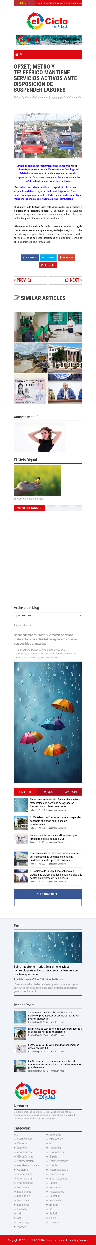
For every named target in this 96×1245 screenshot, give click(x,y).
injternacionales (58, 1169)
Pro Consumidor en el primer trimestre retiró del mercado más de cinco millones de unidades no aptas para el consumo (54, 856)
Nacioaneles (56, 1191)
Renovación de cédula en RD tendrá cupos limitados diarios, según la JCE (53, 836)
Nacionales (56, 1200)
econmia (22, 1147)
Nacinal (53, 1182)
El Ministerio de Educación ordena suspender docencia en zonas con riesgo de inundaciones (55, 821)
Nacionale (23, 1200)
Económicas (56, 1152)
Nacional (54, 1196)
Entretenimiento (58, 1161)
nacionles (23, 1204)
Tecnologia (23, 1222)
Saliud (53, 1213)
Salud (52, 1218)
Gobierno (22, 1169)
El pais (53, 1156)
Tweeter (48, 257)
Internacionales (58, 1178)
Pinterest (48, 265)
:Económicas (24, 1139)
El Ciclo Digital (37, 1240)
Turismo (54, 1222)
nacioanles (23, 1196)
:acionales (55, 1134)
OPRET (75, 165)
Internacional (24, 1178)
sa (50, 1209)
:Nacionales (56, 1139)
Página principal (22, 625)
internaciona (56, 1174)
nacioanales (24, 1191)
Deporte (22, 1143)
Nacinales (23, 1187)
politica (53, 1204)
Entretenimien (25, 1161)
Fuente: (53, 1165)
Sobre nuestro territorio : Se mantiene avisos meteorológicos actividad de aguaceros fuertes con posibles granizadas (46, 639)
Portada (22, 1209)
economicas (24, 1152)
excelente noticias (28, 1165)
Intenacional (24, 1174)
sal (19, 1213)
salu (19, 1218)
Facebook (30, 257)
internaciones (25, 1182)
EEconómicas (25, 1156)
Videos (21, 1226)
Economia (55, 1147)
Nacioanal (55, 1187)
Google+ (66, 257)
